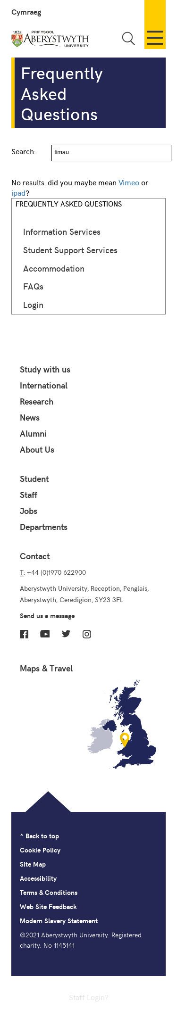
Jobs (28, 510)
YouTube (45, 633)
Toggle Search (128, 38)
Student (34, 478)
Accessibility (38, 878)
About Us (37, 449)
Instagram (87, 634)
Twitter (66, 633)
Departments (43, 526)
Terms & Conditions (48, 892)
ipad (18, 192)
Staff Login (87, 997)
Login (33, 304)
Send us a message (47, 615)
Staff (28, 494)
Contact (35, 556)
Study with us (45, 369)
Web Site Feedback (48, 906)
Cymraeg (26, 12)
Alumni (33, 433)
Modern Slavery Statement (59, 920)
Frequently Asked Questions (69, 203)
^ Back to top (39, 835)
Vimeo (128, 182)
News (30, 417)
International (43, 385)
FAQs (33, 286)
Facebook (24, 634)
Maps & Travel (46, 668)
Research (36, 401)
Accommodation (53, 268)
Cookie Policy (40, 849)
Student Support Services (70, 250)
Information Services (62, 231)
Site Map (33, 864)
